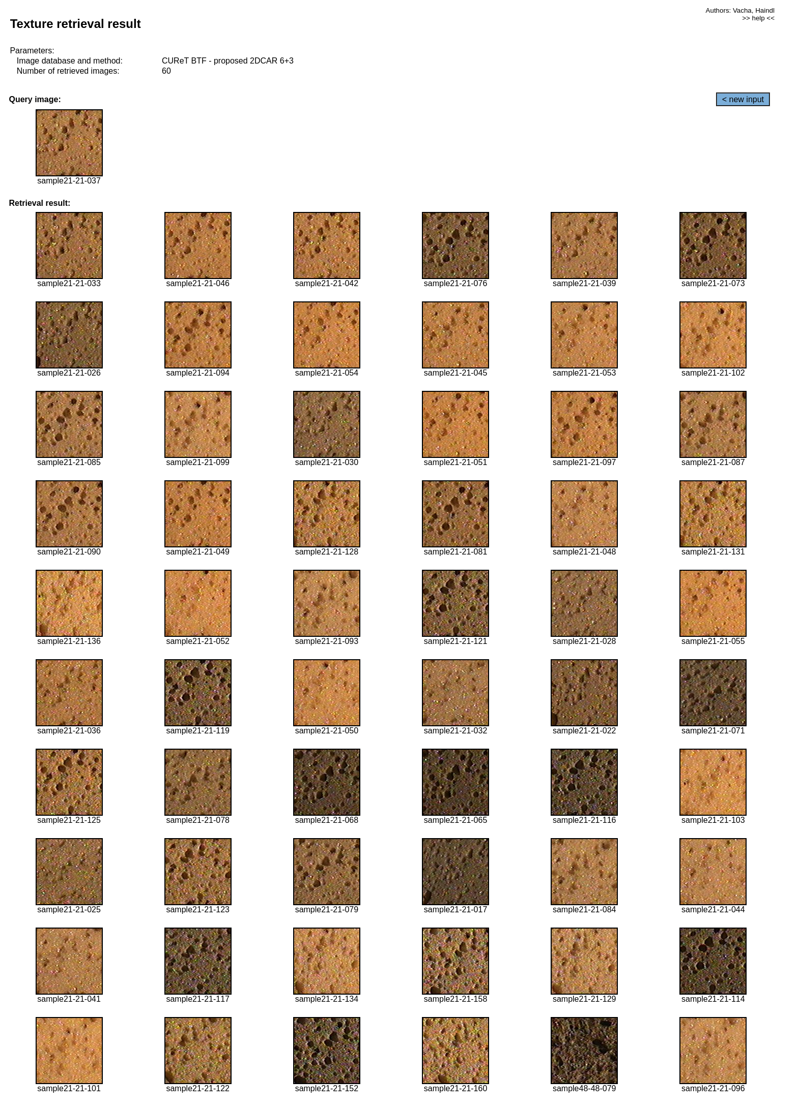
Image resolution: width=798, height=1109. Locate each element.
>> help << (758, 18)
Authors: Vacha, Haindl (740, 10)
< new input (743, 99)
